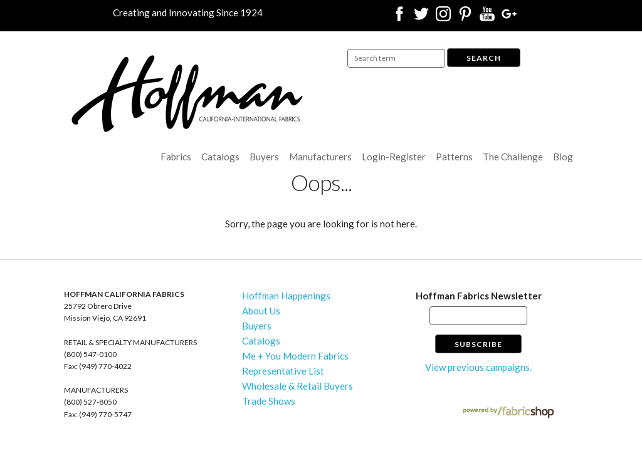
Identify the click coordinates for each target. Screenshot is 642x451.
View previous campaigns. (478, 367)
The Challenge (513, 156)
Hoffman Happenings (286, 295)
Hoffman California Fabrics (187, 93)
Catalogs (220, 156)
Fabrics (175, 156)
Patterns (454, 156)
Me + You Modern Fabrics (295, 355)
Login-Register (394, 156)
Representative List (283, 370)
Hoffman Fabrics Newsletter (479, 295)
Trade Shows (268, 401)
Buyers (264, 156)
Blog (563, 156)
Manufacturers (320, 156)
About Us (261, 310)
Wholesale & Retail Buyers (297, 385)
